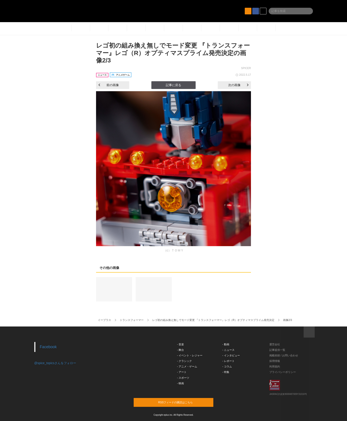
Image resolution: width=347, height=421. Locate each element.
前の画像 (108, 85)
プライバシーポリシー (282, 372)
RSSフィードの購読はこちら (182, 402)
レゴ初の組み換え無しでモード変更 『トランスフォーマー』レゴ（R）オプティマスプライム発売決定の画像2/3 (173, 53)
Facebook (48, 347)
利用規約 (274, 366)
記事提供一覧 (277, 349)
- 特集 (225, 372)
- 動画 (225, 344)
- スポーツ (183, 377)
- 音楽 (180, 344)
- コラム (227, 366)
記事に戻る (173, 85)
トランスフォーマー (132, 320)
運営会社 (274, 344)
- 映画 (180, 383)
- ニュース (228, 349)
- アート (182, 372)
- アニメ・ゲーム (187, 366)
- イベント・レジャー (189, 355)
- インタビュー (231, 355)
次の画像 (238, 85)
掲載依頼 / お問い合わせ (283, 355)
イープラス (104, 320)
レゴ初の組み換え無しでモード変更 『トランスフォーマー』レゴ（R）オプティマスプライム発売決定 (213, 320)
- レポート (228, 361)
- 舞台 (180, 349)
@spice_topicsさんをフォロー (55, 363)
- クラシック (184, 361)
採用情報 (274, 361)
